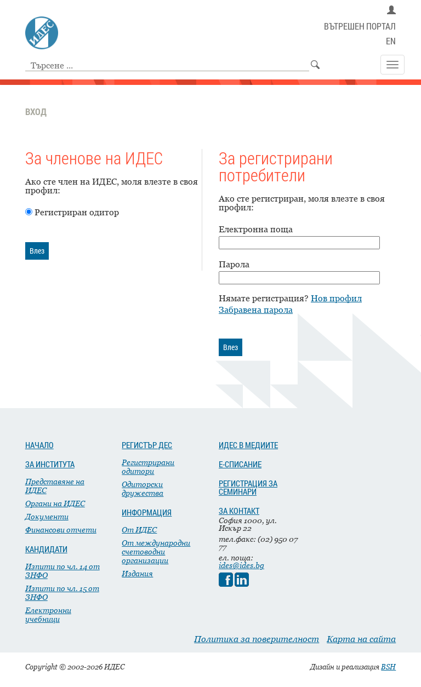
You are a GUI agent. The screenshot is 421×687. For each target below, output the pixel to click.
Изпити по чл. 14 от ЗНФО (62, 571)
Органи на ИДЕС (55, 503)
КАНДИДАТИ (46, 548)
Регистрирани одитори (148, 466)
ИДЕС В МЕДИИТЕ (248, 444)
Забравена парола (256, 309)
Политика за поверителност (256, 638)
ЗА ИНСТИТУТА (50, 464)
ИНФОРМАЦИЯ (147, 512)
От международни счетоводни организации (156, 551)
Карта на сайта (361, 638)
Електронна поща (256, 229)
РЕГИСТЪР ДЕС (147, 444)
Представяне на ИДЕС (54, 486)
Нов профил (336, 298)
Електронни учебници (48, 614)
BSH (388, 666)
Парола (234, 264)
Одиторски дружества (142, 488)
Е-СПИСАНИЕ (240, 464)
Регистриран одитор (77, 212)
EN (391, 41)
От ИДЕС (139, 529)
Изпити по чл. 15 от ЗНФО (62, 592)
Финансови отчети (60, 529)
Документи (47, 516)
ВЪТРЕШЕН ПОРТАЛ (360, 26)
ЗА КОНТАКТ (239, 510)
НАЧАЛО (39, 444)
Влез (37, 250)
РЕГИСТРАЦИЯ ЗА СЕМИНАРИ (248, 487)
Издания (137, 573)
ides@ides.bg (241, 565)
